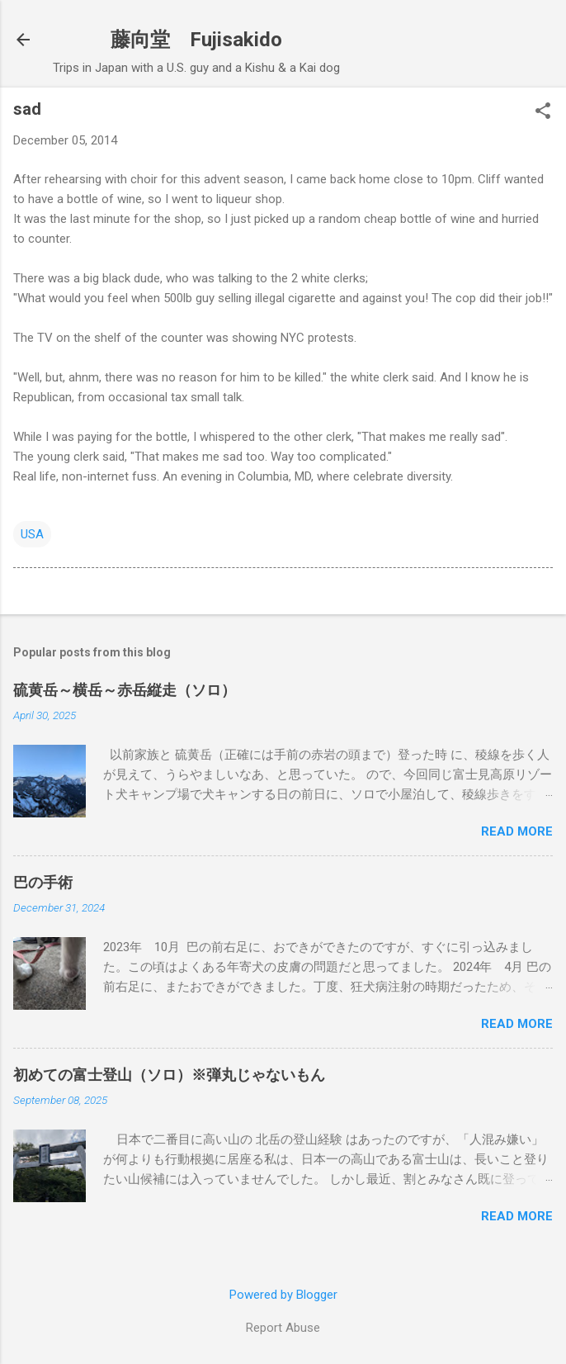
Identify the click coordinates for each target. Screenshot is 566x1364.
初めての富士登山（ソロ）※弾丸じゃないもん (169, 1074)
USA (32, 534)
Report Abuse (283, 1327)
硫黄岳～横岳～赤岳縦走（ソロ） (124, 690)
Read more (517, 831)
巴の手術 (43, 882)
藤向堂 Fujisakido (196, 39)
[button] (543, 112)
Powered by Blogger (283, 1294)
